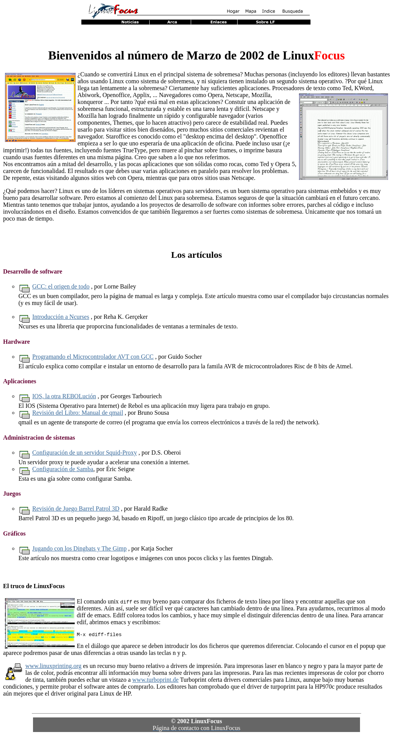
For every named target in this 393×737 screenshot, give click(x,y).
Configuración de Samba (62, 469)
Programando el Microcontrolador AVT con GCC (93, 356)
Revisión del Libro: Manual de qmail (77, 412)
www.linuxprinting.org (53, 667)
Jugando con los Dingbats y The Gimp (79, 548)
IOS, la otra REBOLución (64, 396)
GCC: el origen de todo (60, 286)
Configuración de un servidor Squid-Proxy (84, 452)
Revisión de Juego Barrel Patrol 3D (75, 508)
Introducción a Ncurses (60, 316)
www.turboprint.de (155, 681)
